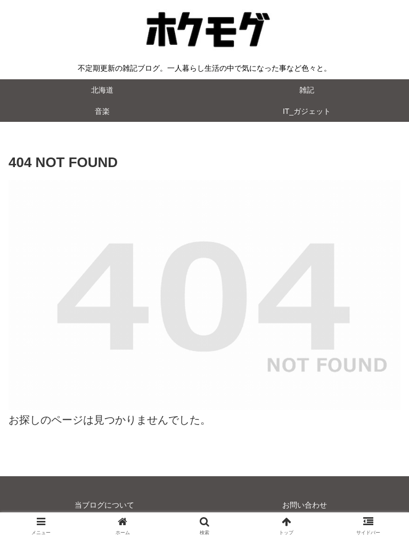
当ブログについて (104, 505)
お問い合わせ (304, 505)
